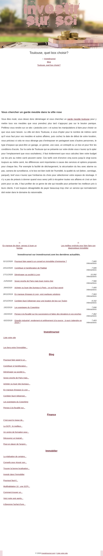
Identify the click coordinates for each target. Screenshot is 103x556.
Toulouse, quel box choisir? (49, 65)
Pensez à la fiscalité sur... (14, 408)
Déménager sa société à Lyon (27, 275)
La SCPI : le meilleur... (12, 426)
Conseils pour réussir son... (15, 462)
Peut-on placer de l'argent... (15, 444)
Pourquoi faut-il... (10, 480)
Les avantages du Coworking (26, 307)
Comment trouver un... (13, 492)
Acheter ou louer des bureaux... (16, 384)
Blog (49, 62)
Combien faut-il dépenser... (14, 396)
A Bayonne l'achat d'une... (14, 504)
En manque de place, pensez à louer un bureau (20, 247)
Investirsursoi (50, 59)
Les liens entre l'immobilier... (15, 347)
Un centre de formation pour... (16, 432)
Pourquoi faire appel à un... (15, 360)
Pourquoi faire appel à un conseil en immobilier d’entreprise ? (40, 261)
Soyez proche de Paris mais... (16, 378)
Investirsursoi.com (48, 553)
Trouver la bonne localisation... (16, 468)
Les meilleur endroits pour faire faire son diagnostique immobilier (78, 247)
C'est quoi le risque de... (13, 420)
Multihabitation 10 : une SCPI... (16, 486)
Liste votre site (9, 338)
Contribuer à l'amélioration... (15, 366)
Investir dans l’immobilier (14, 474)
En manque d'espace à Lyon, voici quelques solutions (37, 294)
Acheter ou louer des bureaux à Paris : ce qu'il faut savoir (38, 288)
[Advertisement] (49, 87)
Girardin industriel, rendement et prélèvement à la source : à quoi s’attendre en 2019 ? (48, 321)
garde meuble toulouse (78, 119)
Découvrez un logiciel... (13, 438)
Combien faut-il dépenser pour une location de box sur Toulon (40, 301)
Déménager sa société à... (14, 372)
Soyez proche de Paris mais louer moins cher (33, 281)
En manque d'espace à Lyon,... (16, 390)
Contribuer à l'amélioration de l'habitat (30, 268)
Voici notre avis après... (13, 498)
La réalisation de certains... (14, 456)
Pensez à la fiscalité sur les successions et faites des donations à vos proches (47, 314)
